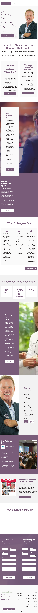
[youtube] (6, 599)
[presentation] (9, 573)
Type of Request (31, 553)
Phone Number (11, 547)
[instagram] (4, 599)
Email (3, 552)
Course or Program (12, 553)
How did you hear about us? (7, 561)
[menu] (36, 2)
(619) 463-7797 (10, 204)
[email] (8, 599)
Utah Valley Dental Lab (6, 450)
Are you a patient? (5, 557)
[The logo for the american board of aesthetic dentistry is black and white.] (10, 525)
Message (4, 565)
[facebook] (2, 599)
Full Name (4, 547)
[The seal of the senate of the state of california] (27, 525)
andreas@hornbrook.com (7, 596)
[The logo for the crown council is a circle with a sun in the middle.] (27, 518)
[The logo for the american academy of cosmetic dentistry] (10, 518)
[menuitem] (19, 593)
